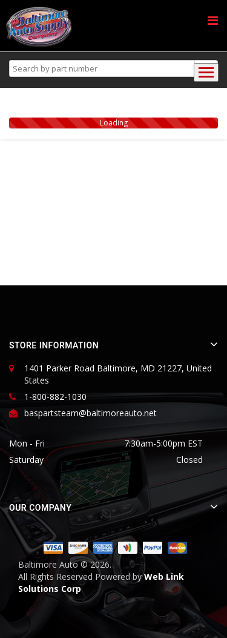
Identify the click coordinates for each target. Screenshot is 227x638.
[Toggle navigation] (206, 72)
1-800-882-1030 (55, 396)
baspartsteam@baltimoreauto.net (90, 413)
